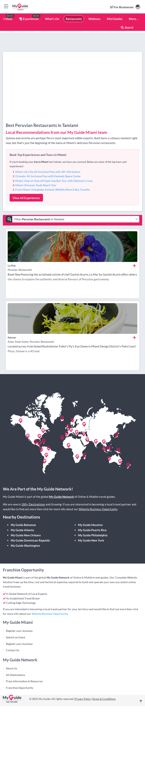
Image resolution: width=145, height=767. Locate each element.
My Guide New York (91, 540)
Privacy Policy (82, 698)
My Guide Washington (25, 545)
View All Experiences (26, 198)
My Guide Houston (90, 525)
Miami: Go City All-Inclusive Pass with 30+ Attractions (47, 171)
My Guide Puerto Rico (92, 530)
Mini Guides (115, 19)
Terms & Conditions (104, 698)
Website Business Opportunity (98, 509)
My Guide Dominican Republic (30, 540)
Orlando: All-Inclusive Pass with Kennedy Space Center (48, 176)
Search (126, 27)
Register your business (19, 630)
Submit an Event (15, 637)
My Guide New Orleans (26, 535)
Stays (6, 19)
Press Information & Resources (24, 681)
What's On (52, 19)
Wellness (94, 19)
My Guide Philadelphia (92, 535)
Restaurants (74, 19)
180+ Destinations (33, 504)
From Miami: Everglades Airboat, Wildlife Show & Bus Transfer (52, 189)
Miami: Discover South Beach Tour (36, 185)
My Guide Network (61, 496)
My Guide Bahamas (23, 525)
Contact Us (12, 650)
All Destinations (15, 674)
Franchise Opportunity (19, 687)
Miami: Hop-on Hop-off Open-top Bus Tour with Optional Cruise (53, 180)
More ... (133, 19)
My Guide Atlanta (22, 530)
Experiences (29, 19)
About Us (11, 668)
